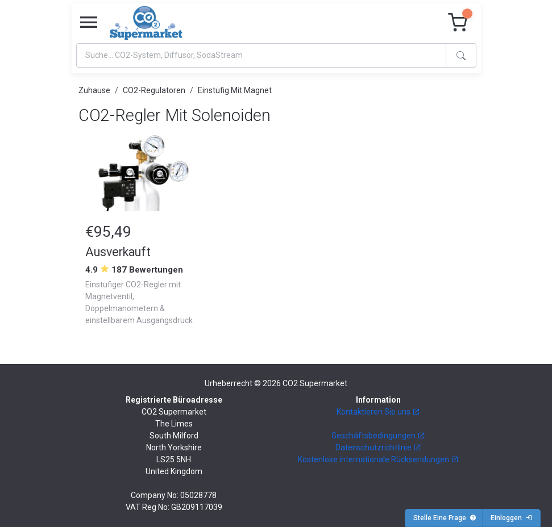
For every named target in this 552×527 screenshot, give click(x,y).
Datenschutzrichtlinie (378, 447)
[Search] (261, 55)
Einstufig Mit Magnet (235, 90)
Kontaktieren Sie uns (378, 411)
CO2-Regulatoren (154, 90)
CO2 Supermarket (315, 383)
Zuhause (94, 90)
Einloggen (511, 518)
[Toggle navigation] (88, 23)
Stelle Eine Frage (444, 518)
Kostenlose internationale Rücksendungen (378, 459)
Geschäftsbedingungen (378, 435)
